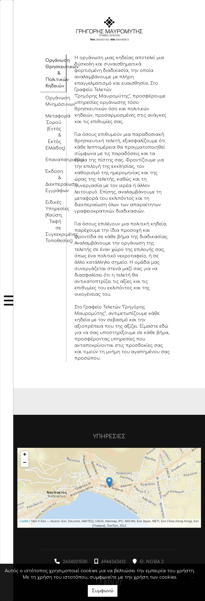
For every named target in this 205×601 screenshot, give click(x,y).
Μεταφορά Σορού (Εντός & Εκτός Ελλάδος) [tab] (56, 132)
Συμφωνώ (102, 590)
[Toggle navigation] (6, 300)
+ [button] (24, 455)
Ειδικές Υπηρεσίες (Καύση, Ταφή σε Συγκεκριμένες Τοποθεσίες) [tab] (56, 221)
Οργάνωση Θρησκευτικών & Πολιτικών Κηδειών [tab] (56, 73)
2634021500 (75, 561)
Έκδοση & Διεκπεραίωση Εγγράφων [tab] (56, 181)
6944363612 (113, 561)
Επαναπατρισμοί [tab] (56, 159)
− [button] (24, 463)
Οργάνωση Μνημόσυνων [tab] (56, 101)
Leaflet (24, 521)
